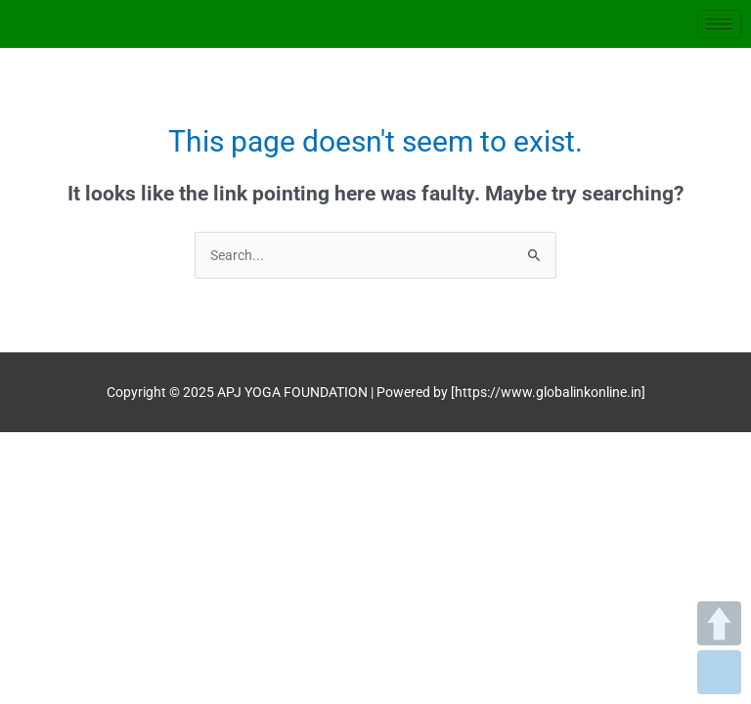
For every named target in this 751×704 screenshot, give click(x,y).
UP (719, 623)
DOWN (719, 672)
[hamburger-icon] (719, 24)
